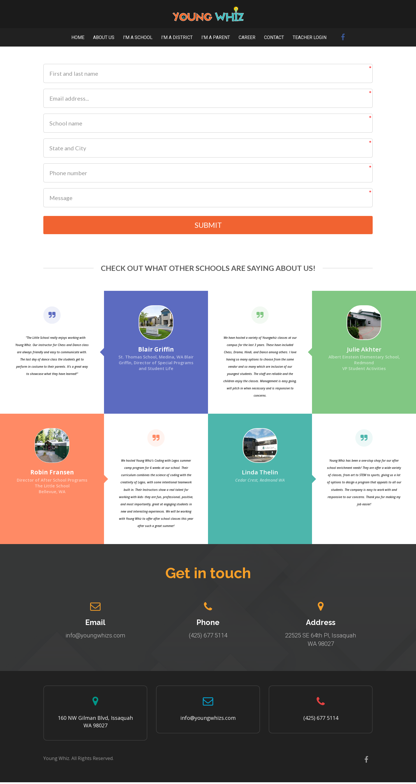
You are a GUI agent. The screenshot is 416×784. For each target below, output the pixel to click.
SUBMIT (208, 226)
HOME (77, 37)
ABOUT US (103, 37)
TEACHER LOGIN (309, 37)
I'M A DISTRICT (177, 37)
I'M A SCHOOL (138, 37)
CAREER (247, 37)
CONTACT (274, 37)
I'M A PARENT (215, 37)
